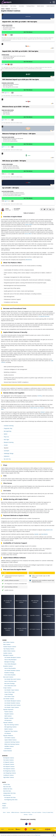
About (4, 812)
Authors (8, 812)
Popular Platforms (8, 735)
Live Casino (41, 407)
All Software (7, 733)
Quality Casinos (7, 653)
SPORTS (4, 803)
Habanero (6, 456)
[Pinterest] (47, 209)
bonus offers (28, 233)
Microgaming (7, 431)
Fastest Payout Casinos (9, 646)
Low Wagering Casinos (9, 773)
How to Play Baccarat (10, 681)
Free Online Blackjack (10, 664)
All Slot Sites (6, 784)
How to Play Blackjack (10, 659)
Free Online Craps (9, 696)
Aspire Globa (28, 224)
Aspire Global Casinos (10, 739)
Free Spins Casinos (8, 760)
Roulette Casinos (8, 666)
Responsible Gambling (25, 812)
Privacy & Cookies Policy (47, 812)
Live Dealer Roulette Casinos (12, 670)
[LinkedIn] (50, 209)
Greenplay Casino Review (8, 83)
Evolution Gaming (8, 425)
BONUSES (5, 755)
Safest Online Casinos (9, 651)
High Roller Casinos (8, 777)
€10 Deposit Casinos (8, 766)
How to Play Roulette (10, 668)
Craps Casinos (7, 687)
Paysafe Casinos (8, 713)
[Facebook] (41, 209)
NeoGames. (29, 259)
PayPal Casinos (8, 711)
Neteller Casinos (9, 718)
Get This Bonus (28, 32)
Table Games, (33, 407)
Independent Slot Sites (9, 793)
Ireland (2, 8)
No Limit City (7, 459)
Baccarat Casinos (8, 677)
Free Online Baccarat (10, 685)
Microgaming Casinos (10, 726)
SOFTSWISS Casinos (9, 737)
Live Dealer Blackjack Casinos (12, 657)
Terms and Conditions (36, 812)
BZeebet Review (5, 54)
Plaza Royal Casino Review (8, 137)
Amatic (6, 445)
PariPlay (40, 395)
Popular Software (8, 722)
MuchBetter (44, 534)
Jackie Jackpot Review (7, 25)
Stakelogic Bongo (8, 453)
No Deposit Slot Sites (10, 797)
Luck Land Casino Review (7, 191)
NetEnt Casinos (8, 729)
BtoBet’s (43, 412)
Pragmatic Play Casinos (10, 731)
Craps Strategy (8, 694)
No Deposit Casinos (8, 757)
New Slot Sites (7, 786)
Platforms (8, 8)
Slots (2, 409)
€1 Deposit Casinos (8, 762)
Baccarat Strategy (9, 683)
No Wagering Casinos (9, 770)
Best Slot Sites (7, 791)
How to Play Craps (9, 692)
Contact (30, 814)
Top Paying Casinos (8, 648)
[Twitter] (44, 209)
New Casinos (6, 644)
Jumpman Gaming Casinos (12, 742)
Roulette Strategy (9, 672)
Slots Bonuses (7, 795)
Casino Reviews (7, 750)
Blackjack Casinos (8, 655)
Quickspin (6, 450)
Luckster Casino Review (7, 164)
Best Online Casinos (8, 642)
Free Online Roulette (9, 674)
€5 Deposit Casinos (8, 764)
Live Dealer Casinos (8, 698)
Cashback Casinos (8, 775)
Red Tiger (6, 439)
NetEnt (5, 434)
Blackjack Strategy (9, 661)
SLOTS (4, 782)
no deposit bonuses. (44, 316)
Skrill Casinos (8, 716)
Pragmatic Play (8, 428)
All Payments (8, 720)
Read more (37, 835)
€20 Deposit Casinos (9, 768)
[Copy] (53, 209)
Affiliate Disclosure (15, 812)
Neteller (36, 534)
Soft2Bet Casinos (9, 746)
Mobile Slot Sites (7, 788)
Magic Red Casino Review (8, 110)
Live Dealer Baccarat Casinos (12, 679)
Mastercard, (49, 529)
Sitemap (26, 814)
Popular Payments (8, 709)
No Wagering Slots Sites (10, 799)
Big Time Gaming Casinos (11, 724)
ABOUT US (5, 807)
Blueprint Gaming (8, 442)
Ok (53, 835)
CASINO (4, 640)
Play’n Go (6, 436)
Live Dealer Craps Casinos (11, 690)
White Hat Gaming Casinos (11, 744)
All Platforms (7, 748)
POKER (4, 805)
